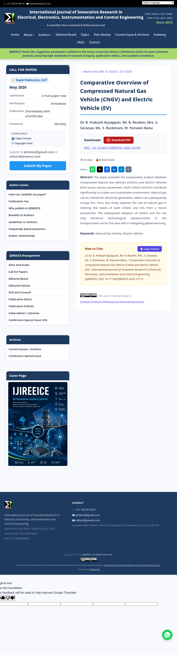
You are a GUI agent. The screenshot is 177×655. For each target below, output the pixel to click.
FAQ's (81, 42)
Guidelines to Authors (23, 222)
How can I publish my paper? (27, 194)
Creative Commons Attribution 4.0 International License (112, 301)
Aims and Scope (19, 265)
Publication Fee (19, 201)
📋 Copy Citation (149, 249)
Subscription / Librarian (24, 313)
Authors (44, 35)
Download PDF (118, 140)
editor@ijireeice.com (88, 520)
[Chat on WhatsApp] (167, 635)
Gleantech (95, 569)
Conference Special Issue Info (28, 320)
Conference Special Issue (25, 356)
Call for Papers (18, 272)
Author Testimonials (22, 235)
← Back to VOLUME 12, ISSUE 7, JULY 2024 (106, 71)
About (29, 35)
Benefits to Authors (21, 215)
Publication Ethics (20, 299)
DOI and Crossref (20, 292)
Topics (85, 34)
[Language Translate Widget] (158, 2)
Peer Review (102, 34)
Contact (94, 42)
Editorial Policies (19, 285)
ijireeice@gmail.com (88, 515)
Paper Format (21, 138)
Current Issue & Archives (132, 34)
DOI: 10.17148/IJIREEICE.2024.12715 (112, 148)
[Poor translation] (10, 598)
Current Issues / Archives (25, 349)
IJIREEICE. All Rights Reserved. (98, 554)
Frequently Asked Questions (27, 229)
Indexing (160, 34)
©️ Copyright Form (22, 143)
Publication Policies (21, 306)
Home (15, 34)
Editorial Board (66, 34)
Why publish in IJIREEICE (24, 208)
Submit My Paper (38, 165)
